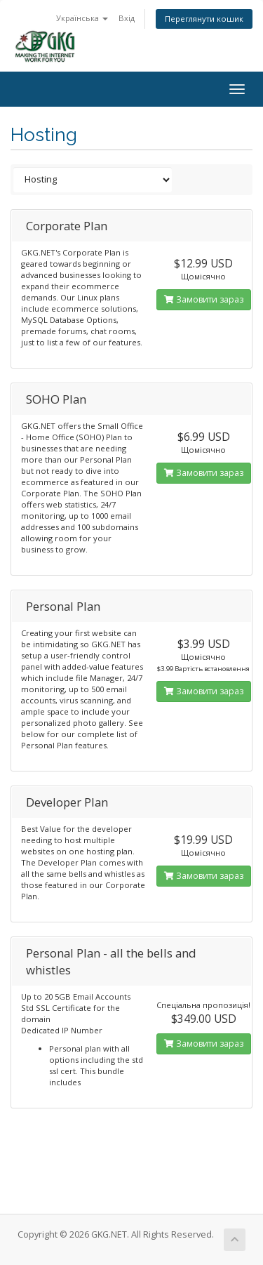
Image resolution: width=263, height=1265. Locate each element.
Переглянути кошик (204, 18)
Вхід (127, 18)
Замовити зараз (203, 299)
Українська (82, 18)
